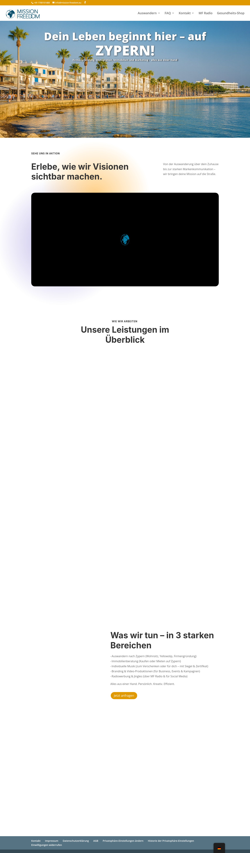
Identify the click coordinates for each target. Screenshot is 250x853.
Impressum (51, 840)
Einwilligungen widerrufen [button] (46, 845)
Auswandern (147, 13)
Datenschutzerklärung (76, 840)
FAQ (168, 13)
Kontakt (185, 13)
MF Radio (205, 13)
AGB (95, 840)
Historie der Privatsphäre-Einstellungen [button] (171, 840)
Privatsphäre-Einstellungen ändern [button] (123, 840)
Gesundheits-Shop (230, 13)
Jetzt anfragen (124, 695)
